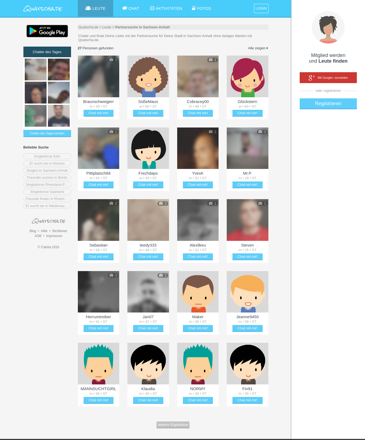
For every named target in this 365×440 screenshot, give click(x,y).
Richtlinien (59, 231)
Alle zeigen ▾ (258, 48)
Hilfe (44, 231)
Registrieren (328, 103)
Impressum (54, 236)
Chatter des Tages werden (47, 133)
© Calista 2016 (48, 247)
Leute (106, 27)
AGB (38, 236)
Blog (33, 231)
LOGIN (261, 8)
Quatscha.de (88, 27)
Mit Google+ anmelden (328, 78)
